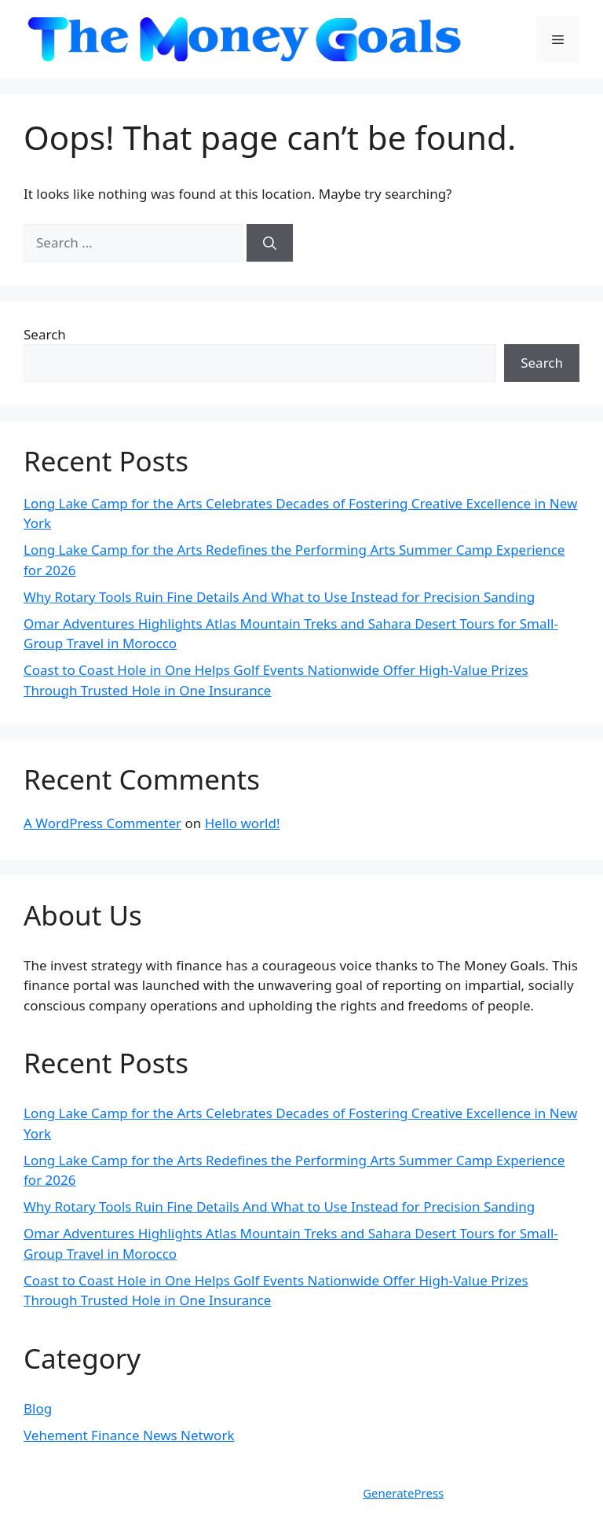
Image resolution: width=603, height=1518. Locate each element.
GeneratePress (403, 1493)
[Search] (270, 243)
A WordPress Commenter (102, 823)
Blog (38, 1408)
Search (45, 334)
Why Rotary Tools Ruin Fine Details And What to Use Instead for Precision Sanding (279, 597)
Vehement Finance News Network (129, 1435)
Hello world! (242, 823)
